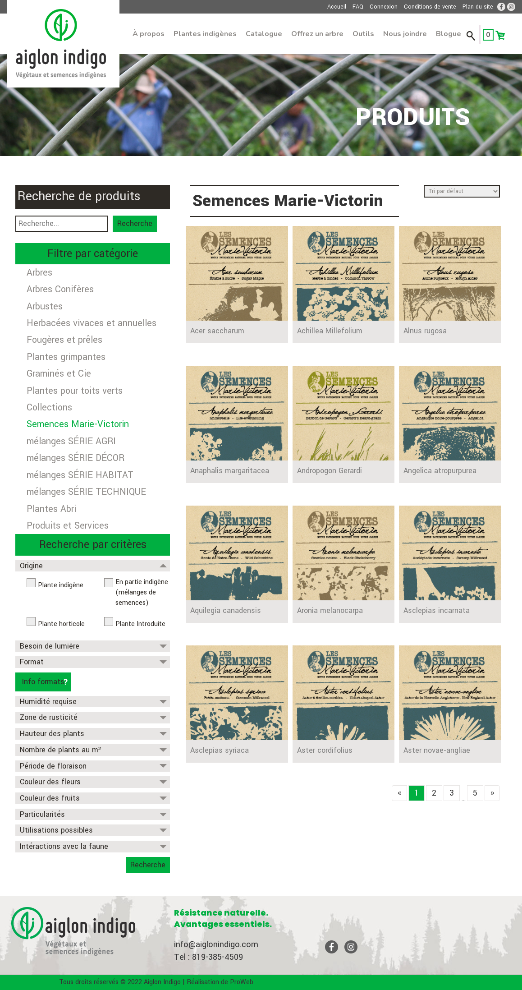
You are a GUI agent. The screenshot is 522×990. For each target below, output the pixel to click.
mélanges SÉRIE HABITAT (80, 475)
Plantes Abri (51, 509)
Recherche (134, 223)
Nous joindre (405, 34)
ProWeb (241, 982)
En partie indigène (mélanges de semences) (141, 592)
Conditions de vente (430, 7)
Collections (49, 407)
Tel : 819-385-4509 (208, 957)
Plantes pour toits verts (75, 390)
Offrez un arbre (317, 34)
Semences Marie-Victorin (78, 424)
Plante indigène (60, 585)
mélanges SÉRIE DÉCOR (75, 458)
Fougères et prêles (64, 339)
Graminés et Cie (59, 373)
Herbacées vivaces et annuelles (91, 323)
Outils (363, 34)
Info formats (43, 682)
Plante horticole (61, 624)
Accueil (336, 7)
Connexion (384, 7)
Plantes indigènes (205, 34)
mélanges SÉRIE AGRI (71, 441)
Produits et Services (68, 525)
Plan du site (477, 7)
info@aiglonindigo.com (216, 944)
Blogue (448, 34)
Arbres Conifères (60, 289)
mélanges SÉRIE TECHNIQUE (86, 491)
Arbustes (45, 306)
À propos (149, 34)
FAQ (358, 7)
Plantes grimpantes (66, 357)
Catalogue (264, 34)
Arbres (39, 272)
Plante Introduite (140, 624)
